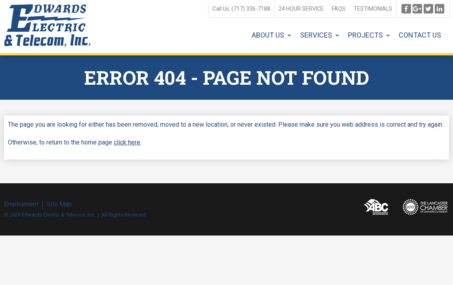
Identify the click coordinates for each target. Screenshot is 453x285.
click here (127, 142)
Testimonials (373, 9)
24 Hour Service (301, 9)
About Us (268, 35)
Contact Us (420, 35)
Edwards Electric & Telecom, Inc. (47, 26)
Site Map (59, 204)
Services (316, 35)
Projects (365, 35)
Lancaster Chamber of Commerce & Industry (425, 207)
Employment (21, 204)
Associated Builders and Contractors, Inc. (376, 207)
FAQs (339, 9)
